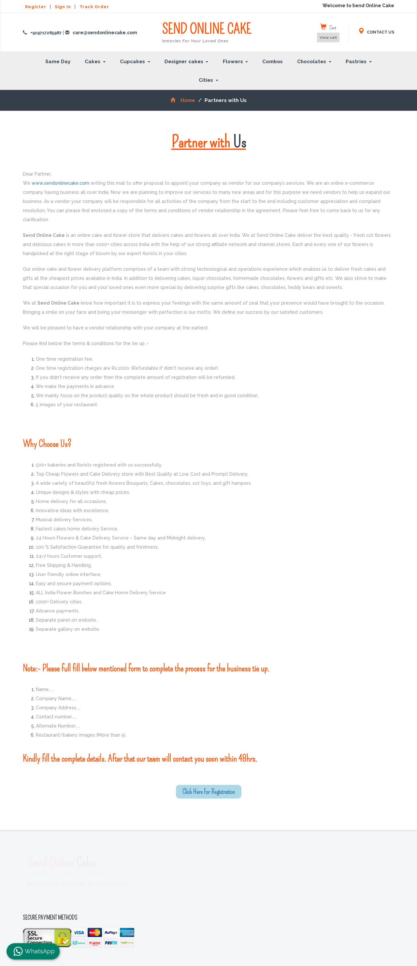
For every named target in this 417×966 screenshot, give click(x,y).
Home (182, 100)
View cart (328, 37)
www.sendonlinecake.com (60, 183)
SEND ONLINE (206, 33)
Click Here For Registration (208, 792)
